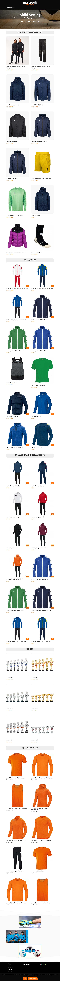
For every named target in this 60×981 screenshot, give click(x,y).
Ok (25, 978)
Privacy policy (32, 978)
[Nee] (58, 977)
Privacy (10, 972)
